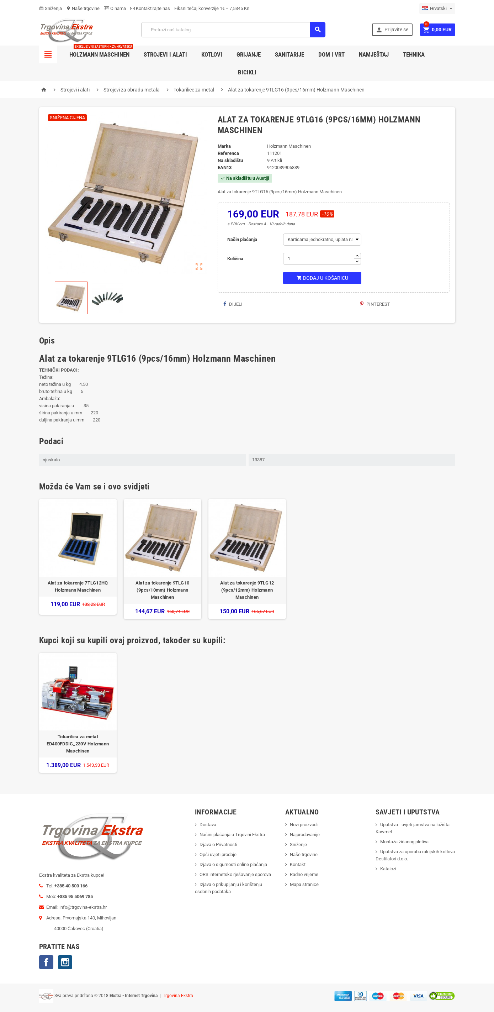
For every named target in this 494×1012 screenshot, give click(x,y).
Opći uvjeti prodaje (218, 854)
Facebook (46, 962)
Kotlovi (211, 54)
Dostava (208, 824)
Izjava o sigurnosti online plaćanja (233, 864)
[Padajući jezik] (437, 8)
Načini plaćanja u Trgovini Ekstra (232, 834)
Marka (224, 146)
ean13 (225, 167)
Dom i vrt (331, 54)
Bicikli (247, 72)
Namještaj (374, 54)
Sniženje (298, 844)
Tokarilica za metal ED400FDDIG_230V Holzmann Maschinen (78, 744)
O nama (115, 8)
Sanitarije (289, 54)
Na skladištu (230, 160)
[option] (78, 559)
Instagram (65, 962)
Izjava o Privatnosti (218, 844)
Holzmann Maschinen (101, 52)
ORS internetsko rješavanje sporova (235, 874)
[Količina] (318, 259)
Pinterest (375, 304)
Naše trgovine (83, 8)
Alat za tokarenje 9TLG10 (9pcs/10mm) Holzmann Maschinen (162, 590)
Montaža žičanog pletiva (404, 841)
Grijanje (249, 54)
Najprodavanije (305, 834)
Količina (235, 258)
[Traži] (233, 29)
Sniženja (50, 8)
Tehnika (414, 54)
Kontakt (298, 864)
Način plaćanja (242, 239)
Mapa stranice (304, 884)
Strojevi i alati (165, 54)
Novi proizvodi (304, 824)
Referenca (228, 153)
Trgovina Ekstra (178, 995)
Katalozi (388, 868)
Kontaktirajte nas (150, 8)
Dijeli (233, 304)
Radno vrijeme (304, 874)
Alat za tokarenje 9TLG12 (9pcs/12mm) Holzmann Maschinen (247, 590)
